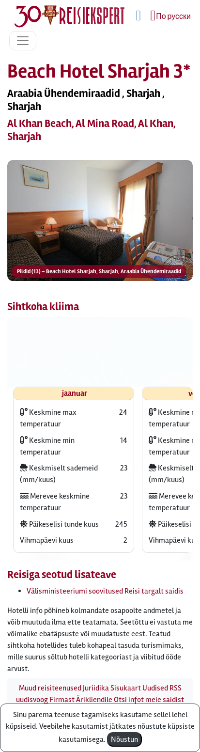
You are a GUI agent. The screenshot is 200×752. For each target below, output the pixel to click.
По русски (173, 16)
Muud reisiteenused (50, 688)
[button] (100, 221)
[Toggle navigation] (22, 40)
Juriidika (96, 688)
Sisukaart (125, 688)
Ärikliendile (94, 700)
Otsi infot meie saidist (149, 700)
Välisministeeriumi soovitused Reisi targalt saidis (105, 591)
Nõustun (124, 739)
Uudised (155, 688)
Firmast (62, 700)
